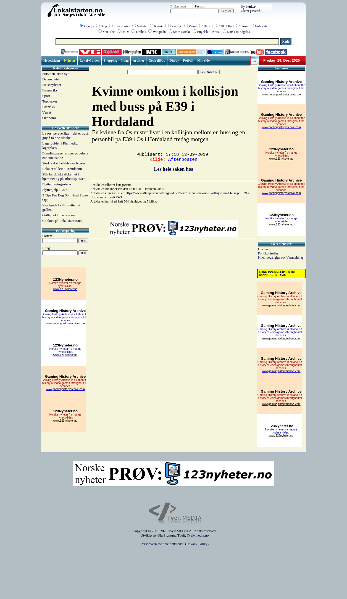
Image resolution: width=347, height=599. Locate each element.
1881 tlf (208, 26)
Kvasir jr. (176, 26)
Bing (104, 26)
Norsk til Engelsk (238, 32)
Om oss (263, 249)
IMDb (125, 32)
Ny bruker (248, 7)
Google (89, 26)
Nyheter (142, 26)
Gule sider (262, 26)
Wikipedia (160, 32)
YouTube (108, 32)
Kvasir (158, 26)
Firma (244, 26)
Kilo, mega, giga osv (272, 257)
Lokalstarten (122, 26)
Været (193, 26)
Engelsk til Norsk (208, 32)
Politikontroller (268, 253)
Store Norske (182, 32)
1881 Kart (227, 26)
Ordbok (141, 32)
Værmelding (294, 257)
